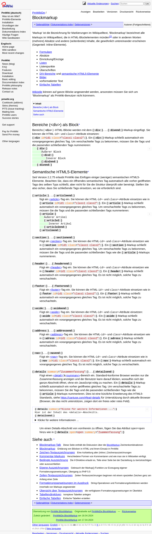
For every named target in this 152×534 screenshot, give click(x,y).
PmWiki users (9, 115)
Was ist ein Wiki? (11, 16)
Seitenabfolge (42, 24)
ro (127, 519)
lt (104, 519)
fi (88, 519)
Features (6, 70)
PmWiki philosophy (12, 85)
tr (147, 519)
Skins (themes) (10, 105)
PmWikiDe (38, 12)
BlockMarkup (113, 439)
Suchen (115, 3)
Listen (43, 62)
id (95, 519)
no (115, 519)
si (132, 519)
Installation (7, 22)
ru (130, 519)
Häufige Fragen (10, 34)
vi (33, 523)
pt (120, 519)
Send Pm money (11, 134)
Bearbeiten (98, 11)
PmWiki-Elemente (11, 19)
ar (59, 519)
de (74, 519)
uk (150, 519)
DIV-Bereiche (47, 73)
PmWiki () (11, 12)
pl (117, 519)
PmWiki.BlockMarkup (61, 506)
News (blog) (8, 63)
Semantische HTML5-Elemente (48, 111)
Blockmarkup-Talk (50, 439)
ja (99, 519)
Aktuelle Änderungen (98, 3)
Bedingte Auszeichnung (53, 454)
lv (106, 519)
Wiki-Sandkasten (11, 38)
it (97, 519)
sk (135, 519)
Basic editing (9, 79)
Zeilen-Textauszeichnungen (56, 469)
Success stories (10, 118)
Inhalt (38, 103)
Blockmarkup (47, 443)
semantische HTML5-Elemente (80, 73)
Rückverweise (143, 11)
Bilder (42, 77)
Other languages (11, 141)
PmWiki (5, 60)
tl (145, 519)
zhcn (37, 523)
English (54, 519)
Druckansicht (126, 11)
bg (62, 519)
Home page (8, 46)
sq (138, 519)
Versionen (112, 11)
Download (7, 73)
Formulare (45, 51)
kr (102, 519)
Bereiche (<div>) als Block (45, 107)
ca (65, 519)
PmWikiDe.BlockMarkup (104, 506)
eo (80, 519)
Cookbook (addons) (12, 102)
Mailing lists (8, 111)
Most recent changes (13, 53)
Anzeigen (86, 11)
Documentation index (13, 82)
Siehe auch (38, 114)
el (77, 519)
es (83, 519)
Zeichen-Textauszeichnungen (57, 446)
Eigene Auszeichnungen (54, 462)
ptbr (124, 519)
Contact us (7, 91)
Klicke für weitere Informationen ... (58, 414)
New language (53, 523)
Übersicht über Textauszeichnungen (61, 485)
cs (68, 519)
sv (140, 519)
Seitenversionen (82, 24)
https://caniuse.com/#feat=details (80, 392)
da (71, 519)
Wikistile (37, 91)
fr (90, 519)
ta (143, 519)
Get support (8, 124)
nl (112, 519)
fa (86, 519)
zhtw (42, 523)
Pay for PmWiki (10, 131)
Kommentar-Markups (52, 450)
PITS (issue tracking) (13, 108)
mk (109, 519)
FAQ (4, 67)
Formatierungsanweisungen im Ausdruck (64, 477)
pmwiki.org (7, 99)
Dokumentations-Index (14, 31)
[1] (110, 36)
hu (92, 519)
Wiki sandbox (9, 49)
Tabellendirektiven (50, 488)
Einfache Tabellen (50, 84)
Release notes (9, 88)
